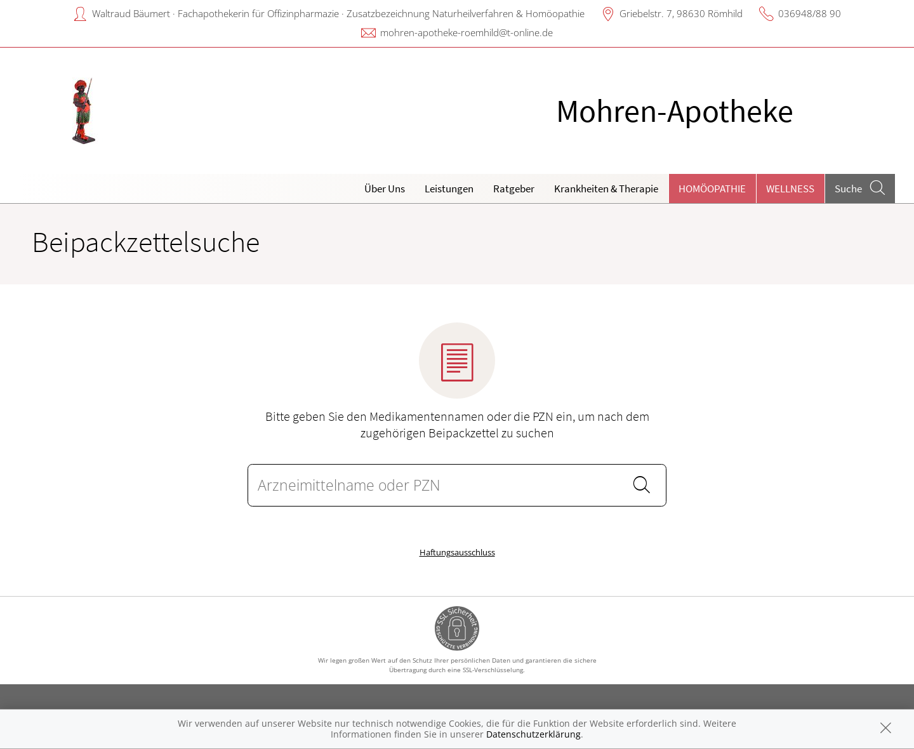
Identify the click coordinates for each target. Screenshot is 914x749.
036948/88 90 (809, 13)
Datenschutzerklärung (533, 734)
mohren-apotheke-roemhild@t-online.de (466, 32)
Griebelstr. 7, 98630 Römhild (681, 13)
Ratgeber (513, 189)
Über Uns (384, 189)
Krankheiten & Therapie (606, 189)
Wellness (790, 189)
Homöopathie (712, 189)
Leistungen (449, 189)
